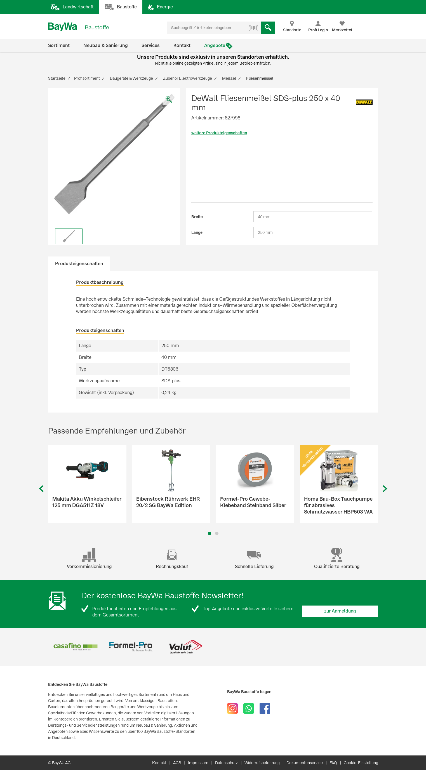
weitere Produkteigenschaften (219, 132)
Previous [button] (41, 488)
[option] (114, 154)
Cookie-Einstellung (361, 762)
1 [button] (209, 533)
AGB (177, 762)
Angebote (214, 45)
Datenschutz (226, 762)
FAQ (333, 762)
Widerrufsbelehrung (262, 762)
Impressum (198, 762)
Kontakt (181, 45)
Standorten (250, 57)
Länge (197, 232)
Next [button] (385, 488)
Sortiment (59, 45)
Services (151, 45)
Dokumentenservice (304, 762)
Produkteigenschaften (79, 264)
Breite (197, 216)
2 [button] (216, 533)
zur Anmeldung (340, 611)
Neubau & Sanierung (105, 45)
